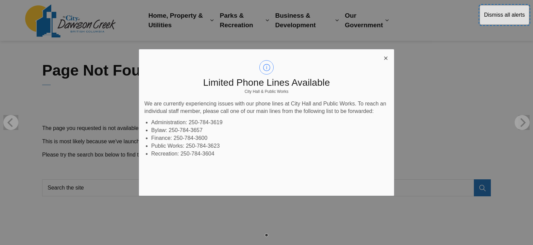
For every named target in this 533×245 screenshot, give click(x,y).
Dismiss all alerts (504, 15)
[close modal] (386, 57)
